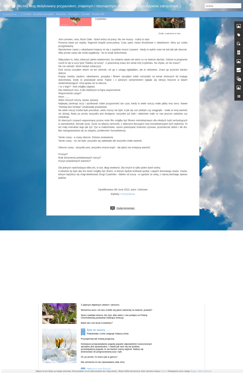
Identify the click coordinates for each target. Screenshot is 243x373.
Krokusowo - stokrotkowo (102, 290)
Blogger (193, 371)
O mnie (27, 14)
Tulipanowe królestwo (100, 251)
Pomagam (73, 14)
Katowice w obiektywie (100, 212)
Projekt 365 (98, 14)
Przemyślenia (127, 104)
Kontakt (86, 14)
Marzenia (61, 14)
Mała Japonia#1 (96, 173)
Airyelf (163, 371)
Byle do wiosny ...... (99, 330)
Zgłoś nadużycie (205, 371)
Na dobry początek (43, 14)
